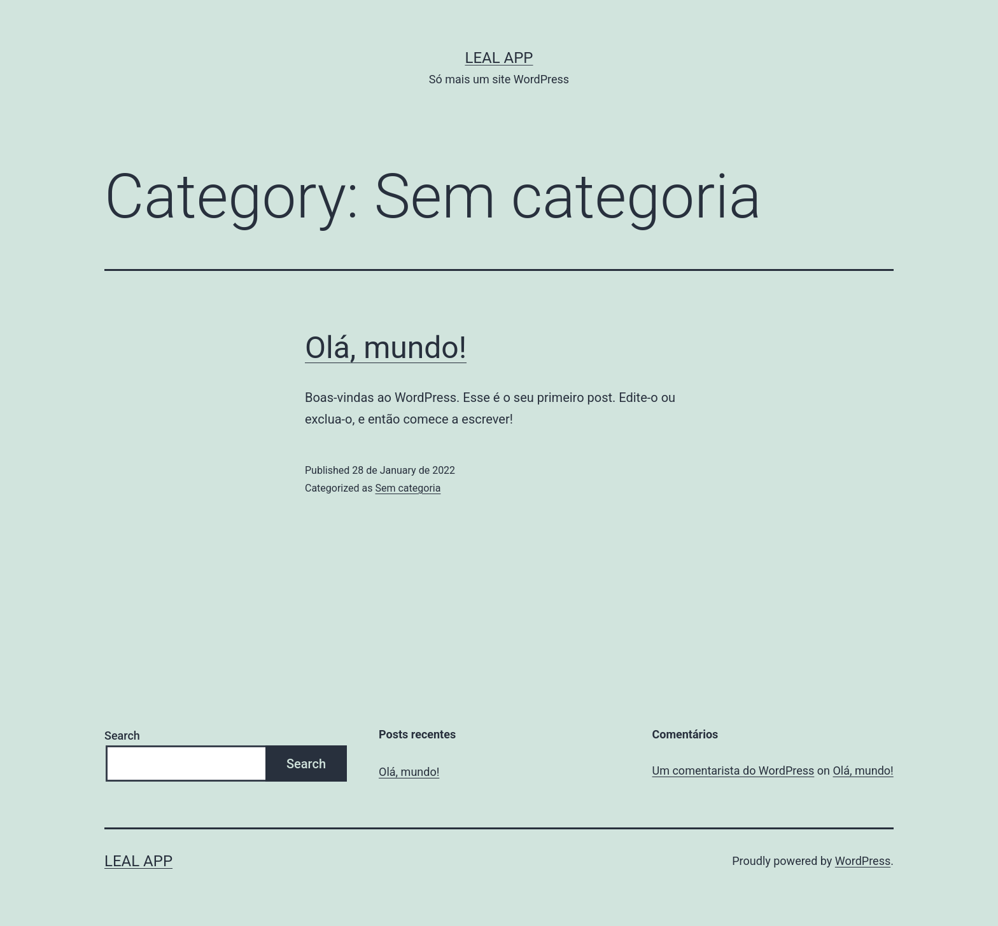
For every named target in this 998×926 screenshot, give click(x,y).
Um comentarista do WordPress (733, 770)
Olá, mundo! (386, 347)
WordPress (862, 860)
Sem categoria (407, 488)
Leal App (499, 58)
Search (122, 735)
